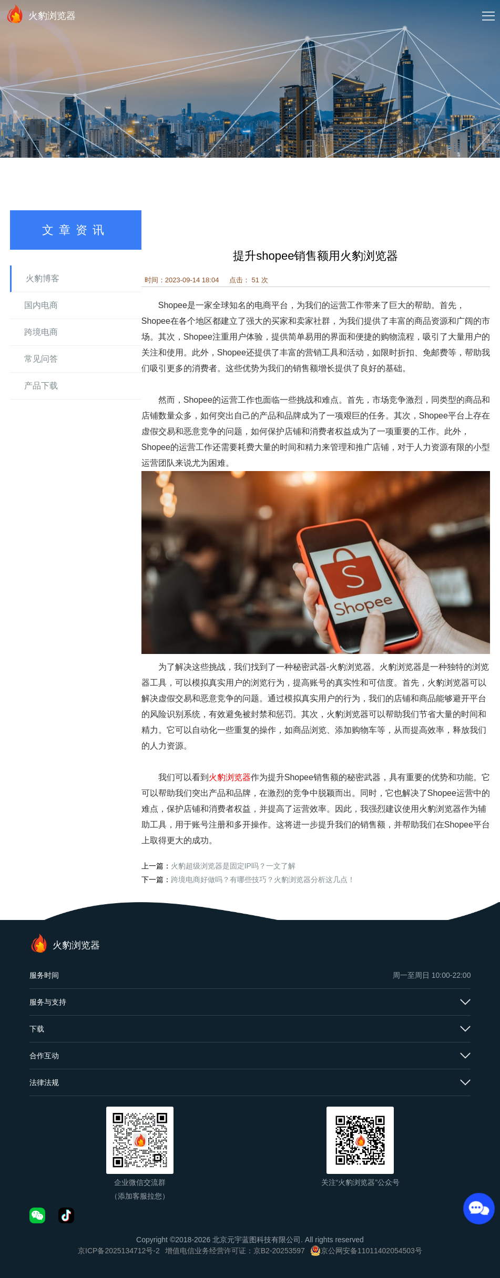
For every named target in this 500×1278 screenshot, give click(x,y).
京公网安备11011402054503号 (371, 1250)
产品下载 (41, 385)
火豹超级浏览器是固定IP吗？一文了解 (233, 866)
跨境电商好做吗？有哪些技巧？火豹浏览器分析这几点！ (263, 879)
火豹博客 (42, 278)
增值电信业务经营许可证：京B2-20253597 (235, 1250)
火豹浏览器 (40, 13)
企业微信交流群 (140, 1182)
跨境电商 (41, 332)
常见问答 (41, 358)
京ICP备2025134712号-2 (119, 1250)
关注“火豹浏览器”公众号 (360, 1182)
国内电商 (41, 305)
